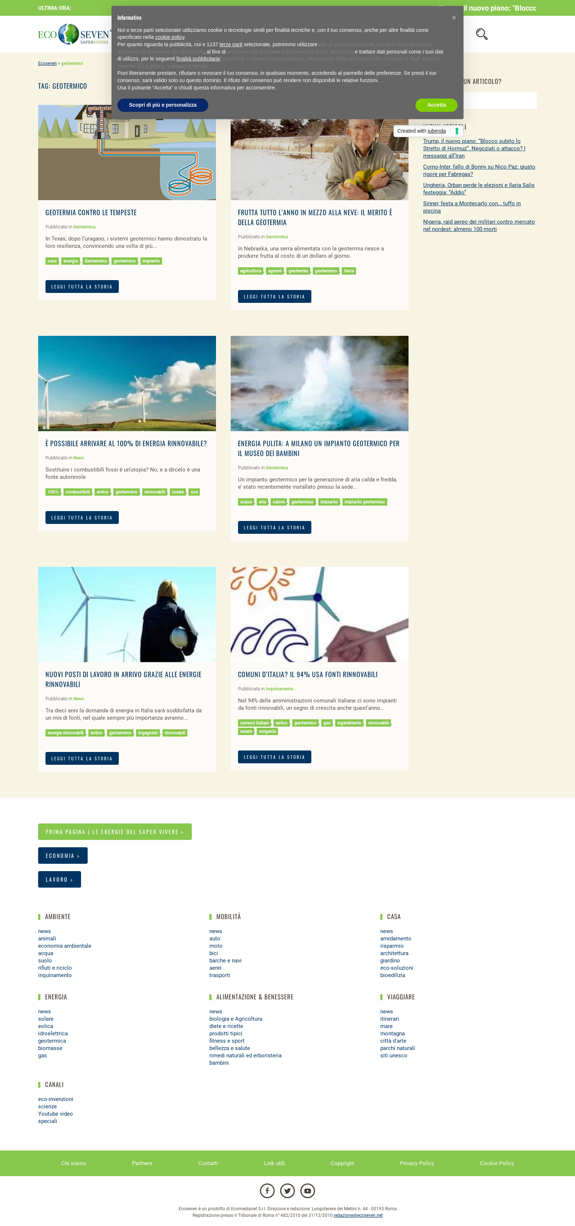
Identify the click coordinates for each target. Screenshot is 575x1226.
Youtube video (55, 1114)
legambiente (349, 723)
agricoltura (250, 271)
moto (216, 946)
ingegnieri (148, 732)
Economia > (63, 855)
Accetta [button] (436, 105)
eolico (103, 492)
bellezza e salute (229, 1048)
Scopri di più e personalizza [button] (163, 105)
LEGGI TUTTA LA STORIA (82, 286)
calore (279, 501)
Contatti (208, 1163)
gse (326, 723)
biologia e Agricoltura (235, 1019)
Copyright (342, 1163)
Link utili (274, 1163)
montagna (392, 1033)
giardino (390, 960)
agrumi (275, 271)
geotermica (52, 1041)
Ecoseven (47, 63)
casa (52, 261)
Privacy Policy (417, 1163)
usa (194, 492)
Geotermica (84, 227)
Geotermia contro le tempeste (91, 212)
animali (47, 938)
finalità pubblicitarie (198, 59)
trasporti (219, 975)
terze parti (231, 44)
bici (213, 953)
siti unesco (393, 1055)
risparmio (392, 946)
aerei (215, 968)
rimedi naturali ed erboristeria (245, 1055)
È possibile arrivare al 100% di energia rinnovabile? (126, 443)
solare (178, 492)
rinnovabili (154, 492)
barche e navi (225, 960)
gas (42, 1055)
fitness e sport (227, 1041)
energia (70, 261)
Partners (142, 1163)
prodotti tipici (225, 1033)
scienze (47, 1106)
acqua (246, 501)
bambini (219, 1063)
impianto (151, 261)
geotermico (125, 261)
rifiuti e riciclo (55, 968)
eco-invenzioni (55, 1099)
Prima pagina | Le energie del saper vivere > (115, 832)
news (44, 931)
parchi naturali (397, 1048)
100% (53, 492)
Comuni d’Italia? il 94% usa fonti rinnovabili (308, 674)
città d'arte (393, 1041)
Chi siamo (73, 1163)
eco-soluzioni (396, 968)
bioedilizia (392, 975)
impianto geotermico (365, 501)
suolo (45, 960)
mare (386, 1026)
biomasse (50, 1048)
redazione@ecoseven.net (358, 1215)
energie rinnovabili (66, 732)
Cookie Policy (497, 1163)
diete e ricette (226, 1026)
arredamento (395, 938)
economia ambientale (64, 946)
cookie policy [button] (169, 37)
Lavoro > (59, 879)
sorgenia (267, 731)
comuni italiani (254, 723)
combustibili (78, 492)
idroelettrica (53, 1033)
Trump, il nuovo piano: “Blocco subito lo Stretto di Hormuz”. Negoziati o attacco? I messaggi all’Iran (474, 148)
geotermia (298, 271)
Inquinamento (279, 688)
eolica (45, 1026)
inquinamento (55, 975)
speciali (47, 1121)
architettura (394, 953)
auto (214, 938)
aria (262, 501)
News (78, 457)
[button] (454, 17)
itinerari (389, 1019)
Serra (349, 271)
